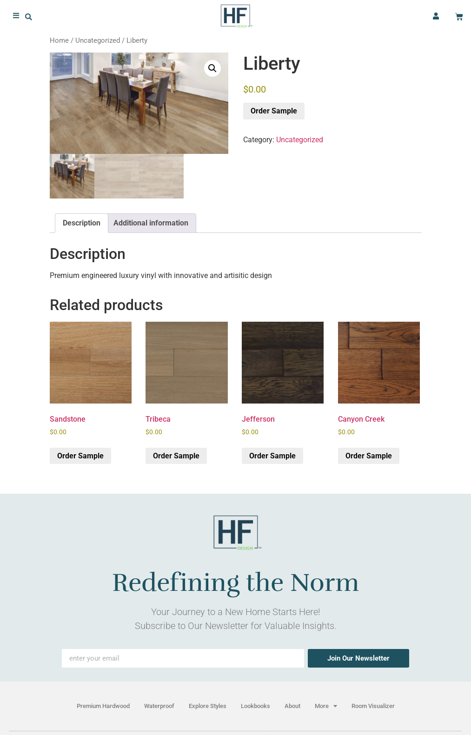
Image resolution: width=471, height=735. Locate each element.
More (326, 706)
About (292, 705)
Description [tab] (81, 223)
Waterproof (159, 705)
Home (59, 40)
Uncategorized (97, 40)
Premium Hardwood (103, 705)
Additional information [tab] (150, 223)
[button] (28, 15)
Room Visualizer (373, 705)
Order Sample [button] (80, 455)
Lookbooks (255, 705)
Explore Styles (207, 705)
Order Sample (274, 110)
